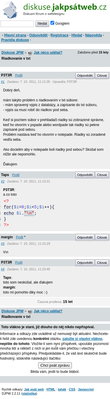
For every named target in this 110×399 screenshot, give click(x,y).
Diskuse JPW (12, 53)
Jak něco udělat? (48, 53)
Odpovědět (38, 35)
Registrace (59, 35)
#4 (2, 269)
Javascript (86, 389)
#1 (2, 81)
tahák (62, 389)
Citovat (102, 75)
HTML (50, 389)
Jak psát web (34, 389)
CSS (72, 389)
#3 (2, 243)
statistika (29, 393)
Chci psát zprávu (55, 365)
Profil (19, 75)
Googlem (60, 23)
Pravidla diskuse (15, 40)
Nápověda (93, 35)
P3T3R (6, 75)
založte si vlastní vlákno (82, 339)
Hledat (76, 35)
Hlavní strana (15, 35)
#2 (2, 181)
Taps (5, 175)
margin (7, 237)
